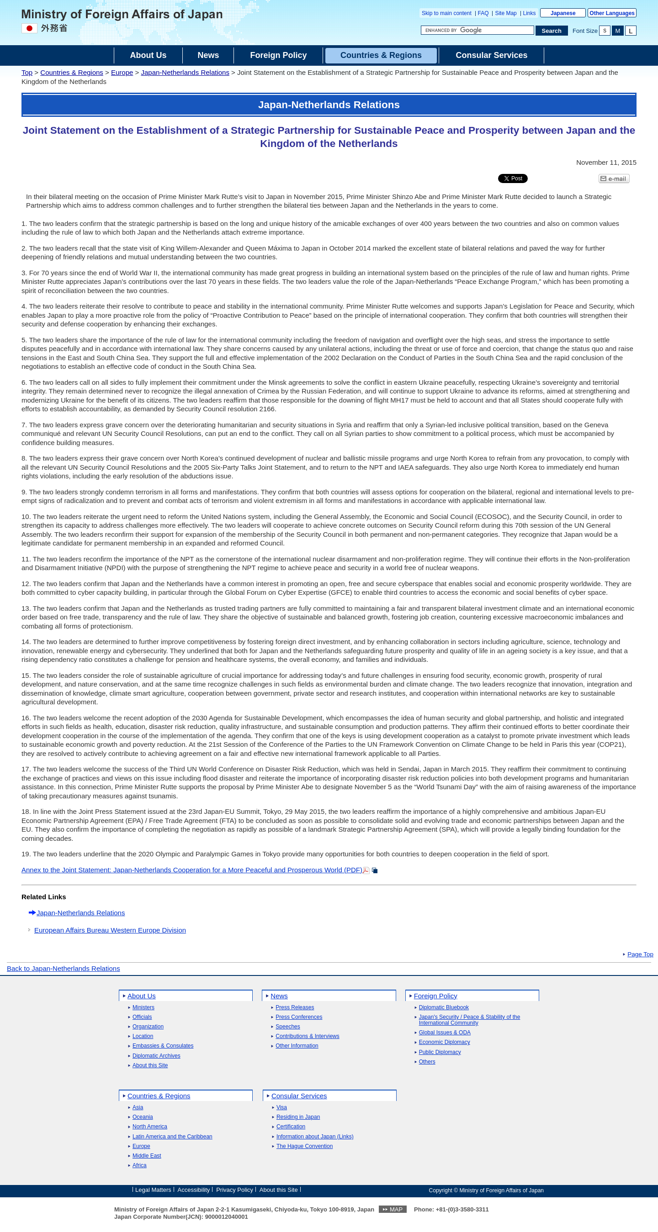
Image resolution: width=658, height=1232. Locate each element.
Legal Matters (153, 1189)
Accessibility (194, 1189)
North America (150, 1127)
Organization (148, 1027)
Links (529, 13)
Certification (290, 1127)
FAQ (483, 13)
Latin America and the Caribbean (172, 1137)
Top (26, 72)
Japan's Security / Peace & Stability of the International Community (469, 1020)
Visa (281, 1108)
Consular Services (299, 1096)
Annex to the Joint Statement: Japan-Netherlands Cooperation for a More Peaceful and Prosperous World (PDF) (191, 870)
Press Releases (295, 1008)
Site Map (505, 13)
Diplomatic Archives (156, 1056)
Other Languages (612, 13)
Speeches (288, 1027)
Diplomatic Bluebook (444, 1008)
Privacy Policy (234, 1189)
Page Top (640, 954)
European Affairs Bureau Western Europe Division (110, 930)
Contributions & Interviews (307, 1036)
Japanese (563, 13)
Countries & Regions (71, 72)
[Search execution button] (552, 31)
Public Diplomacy (440, 1052)
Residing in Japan (298, 1117)
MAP (396, 1209)
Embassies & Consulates (163, 1046)
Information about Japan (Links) (315, 1137)
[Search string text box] (477, 30)
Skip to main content (447, 13)
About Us (141, 996)
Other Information (297, 1046)
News (279, 996)
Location (143, 1036)
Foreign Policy (435, 996)
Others (427, 1062)
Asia (138, 1108)
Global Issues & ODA (445, 1033)
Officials (142, 1017)
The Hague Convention (304, 1146)
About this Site (150, 1066)
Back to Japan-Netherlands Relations (63, 968)
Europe (122, 72)
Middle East (147, 1156)
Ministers (143, 1008)
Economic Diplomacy (444, 1042)
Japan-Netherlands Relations (185, 72)
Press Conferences (299, 1017)
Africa (140, 1166)
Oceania (143, 1117)
